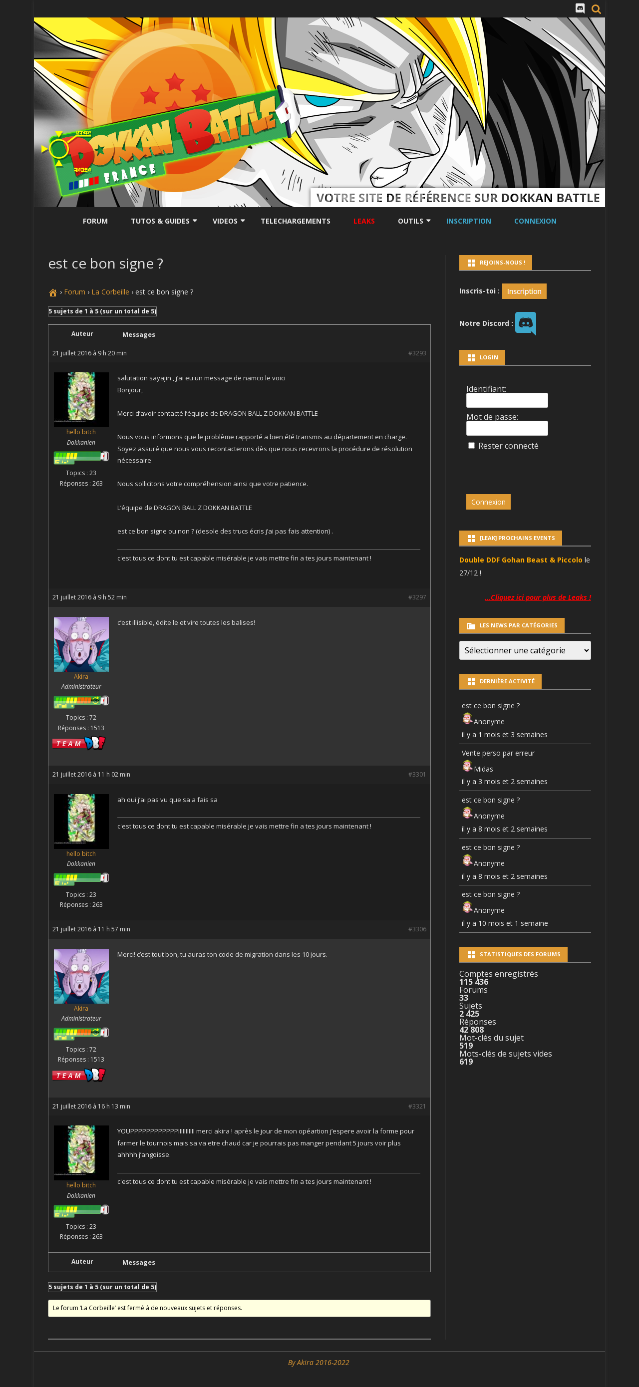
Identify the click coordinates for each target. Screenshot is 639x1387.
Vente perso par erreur (498, 753)
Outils (410, 221)
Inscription (468, 221)
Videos (225, 221)
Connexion (535, 221)
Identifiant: (486, 389)
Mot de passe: (492, 417)
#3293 (417, 353)
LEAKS (364, 221)
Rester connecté (508, 446)
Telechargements (295, 221)
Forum (95, 221)
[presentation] (534, 467)
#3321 (417, 1106)
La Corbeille (110, 291)
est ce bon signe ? (491, 705)
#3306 (417, 929)
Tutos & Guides (160, 221)
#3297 (417, 597)
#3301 (417, 774)
